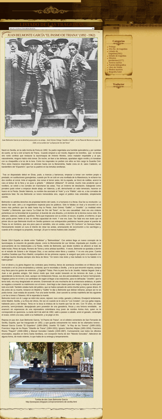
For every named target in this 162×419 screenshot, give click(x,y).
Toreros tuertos (115, 63)
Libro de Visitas (115, 67)
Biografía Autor (115, 72)
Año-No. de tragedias (118, 49)
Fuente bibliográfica (117, 65)
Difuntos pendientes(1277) (116, 59)
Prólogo (112, 47)
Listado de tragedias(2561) (115, 52)
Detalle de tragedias (117, 56)
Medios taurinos (116, 69)
